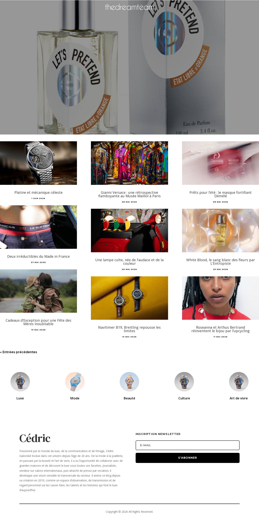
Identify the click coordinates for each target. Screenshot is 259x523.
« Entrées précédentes (18, 352)
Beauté (129, 398)
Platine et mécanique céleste (38, 192)
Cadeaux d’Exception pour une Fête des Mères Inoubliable (38, 322)
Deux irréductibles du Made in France (38, 256)
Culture (184, 398)
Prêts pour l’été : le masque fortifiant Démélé (220, 194)
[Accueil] (129, 13)
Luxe (20, 398)
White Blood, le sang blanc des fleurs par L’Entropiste (220, 262)
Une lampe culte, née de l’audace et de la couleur (129, 262)
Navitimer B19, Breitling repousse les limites (129, 329)
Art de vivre (239, 398)
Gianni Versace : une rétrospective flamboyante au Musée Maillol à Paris (129, 194)
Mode (74, 398)
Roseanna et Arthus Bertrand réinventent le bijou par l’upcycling (220, 329)
